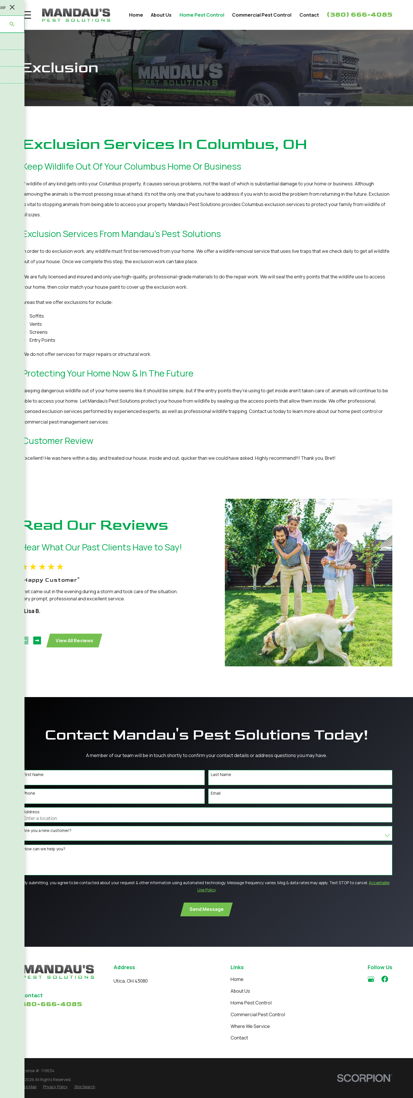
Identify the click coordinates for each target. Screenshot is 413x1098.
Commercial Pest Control (258, 1014)
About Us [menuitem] (161, 14)
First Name (33, 781)
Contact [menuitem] (309, 14)
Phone (29, 800)
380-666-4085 (51, 1004)
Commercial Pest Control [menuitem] (261, 14)
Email (216, 800)
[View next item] (36, 640)
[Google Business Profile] (371, 979)
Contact (239, 1037)
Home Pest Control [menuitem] (202, 14)
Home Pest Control (251, 1002)
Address (31, 818)
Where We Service (250, 1026)
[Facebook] (384, 979)
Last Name (221, 781)
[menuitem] (28, 1087)
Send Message (207, 916)
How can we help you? (44, 856)
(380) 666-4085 (359, 14)
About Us (240, 991)
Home (237, 979)
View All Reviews (73, 640)
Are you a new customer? (47, 837)
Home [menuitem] (136, 14)
